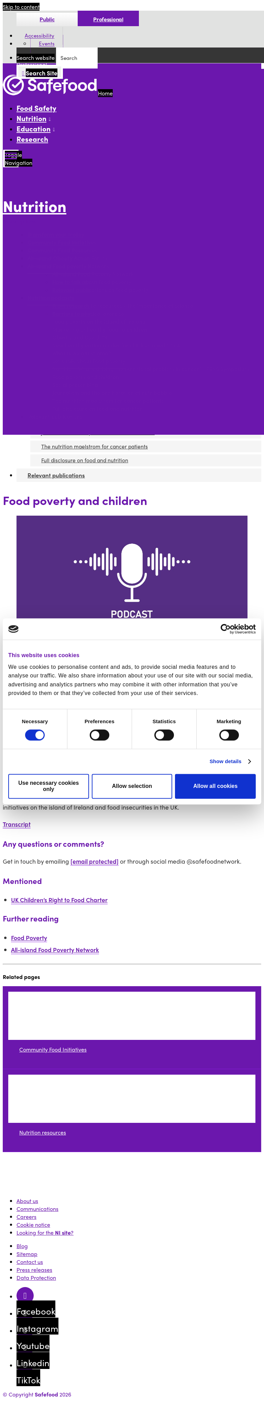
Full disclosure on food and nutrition (97, 409)
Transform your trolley (56, 235)
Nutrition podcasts (51, 298)
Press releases (34, 1270)
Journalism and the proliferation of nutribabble (112, 393)
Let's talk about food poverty (88, 361)
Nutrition (34, 206)
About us (27, 1201)
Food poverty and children (85, 377)
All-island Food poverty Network (68, 266)
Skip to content (21, 7)
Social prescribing (75, 385)
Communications (37, 1209)
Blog (22, 1246)
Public (47, 19)
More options (21, 221)
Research (32, 139)
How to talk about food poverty (91, 282)
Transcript (17, 824)
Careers (26, 1217)
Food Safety (36, 108)
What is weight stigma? (81, 353)
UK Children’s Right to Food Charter (59, 899)
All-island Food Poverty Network (93, 274)
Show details (226, 762)
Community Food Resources (62, 250)
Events (47, 44)
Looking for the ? (45, 1232)
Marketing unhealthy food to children (99, 330)
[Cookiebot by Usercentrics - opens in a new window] (226, 629)
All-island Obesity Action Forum (67, 258)
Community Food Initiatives (62, 242)
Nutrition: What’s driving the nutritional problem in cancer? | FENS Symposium (150, 369)
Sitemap (26, 1254)
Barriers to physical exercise (88, 314)
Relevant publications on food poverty (100, 290)
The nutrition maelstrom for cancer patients (108, 401)
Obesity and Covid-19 (79, 337)
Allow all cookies (215, 786)
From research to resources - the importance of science (122, 306)
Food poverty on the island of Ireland (99, 322)
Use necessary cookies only (48, 786)
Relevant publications (55, 417)
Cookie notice (33, 1225)
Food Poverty (29, 937)
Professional (108, 19)
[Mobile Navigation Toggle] (11, 158)
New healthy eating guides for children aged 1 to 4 (116, 345)
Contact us (29, 1262)
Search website (35, 58)
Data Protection (36, 1278)
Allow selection (132, 786)
